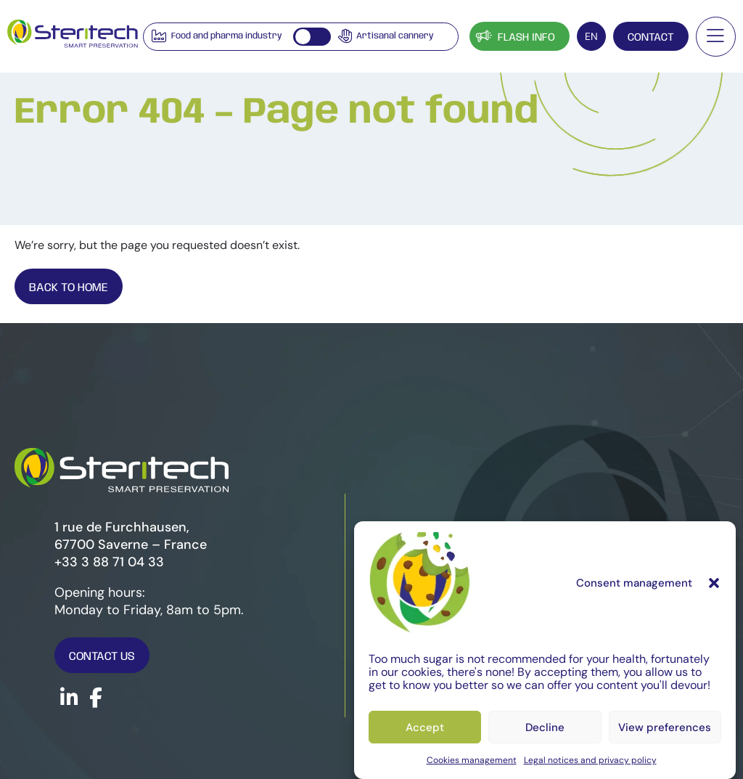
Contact (651, 38)
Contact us (102, 656)
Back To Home (68, 288)
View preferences (664, 727)
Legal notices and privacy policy (590, 760)
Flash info (514, 35)
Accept (425, 727)
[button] (714, 583)
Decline (545, 727)
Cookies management (472, 760)
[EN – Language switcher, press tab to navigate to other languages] (591, 36)
